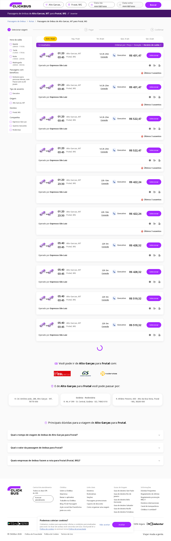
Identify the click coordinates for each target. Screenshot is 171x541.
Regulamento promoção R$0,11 (150, 499)
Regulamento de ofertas (150, 494)
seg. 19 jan (75, 39)
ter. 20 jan (100, 39)
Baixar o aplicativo (67, 498)
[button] (104, 57)
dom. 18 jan (50, 39)
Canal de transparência (150, 507)
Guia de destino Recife (122, 509)
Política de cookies (47, 529)
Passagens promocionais (97, 501)
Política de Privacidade (33, 535)
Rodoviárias (91, 494)
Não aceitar (105, 524)
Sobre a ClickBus (66, 491)
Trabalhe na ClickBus (68, 501)
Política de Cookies (51, 535)
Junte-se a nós (65, 511)
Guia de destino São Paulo (124, 491)
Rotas (31, 21)
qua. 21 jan (125, 39)
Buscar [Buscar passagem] (153, 5)
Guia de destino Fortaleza (123, 513)
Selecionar (153, 55)
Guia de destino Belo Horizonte (122, 501)
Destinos (90, 491)
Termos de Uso (67, 535)
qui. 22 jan (150, 39)
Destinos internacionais (150, 503)
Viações (90, 498)
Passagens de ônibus (16, 21)
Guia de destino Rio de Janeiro (122, 495)
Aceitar (122, 524)
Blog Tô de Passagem (68, 504)
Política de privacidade (77, 529)
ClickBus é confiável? (148, 510)
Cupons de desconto (95, 504)
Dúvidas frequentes (148, 491)
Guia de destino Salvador (123, 506)
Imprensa (63, 494)
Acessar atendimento (40, 498)
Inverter (72, 13)
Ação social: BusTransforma (70, 508)
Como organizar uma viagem (98, 508)
